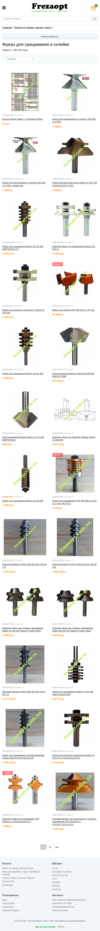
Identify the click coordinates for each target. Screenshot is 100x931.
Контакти (56, 889)
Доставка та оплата (62, 871)
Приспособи (8, 881)
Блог (54, 878)
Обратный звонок (10, 910)
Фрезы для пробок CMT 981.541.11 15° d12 (73, 310)
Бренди (56, 886)
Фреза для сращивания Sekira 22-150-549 (22, 501)
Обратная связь (60, 910)
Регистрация (8, 903)
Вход (4, 900)
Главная (7, 27)
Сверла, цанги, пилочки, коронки (18, 878)
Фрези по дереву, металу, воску (33, 27)
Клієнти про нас (60, 875)
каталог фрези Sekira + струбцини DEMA (22, 119)
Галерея (56, 882)
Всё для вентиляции (45, 926)
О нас (55, 868)
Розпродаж (7, 885)
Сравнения (7, 907)
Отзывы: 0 (18, 115)
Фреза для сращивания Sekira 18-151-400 (22, 373)
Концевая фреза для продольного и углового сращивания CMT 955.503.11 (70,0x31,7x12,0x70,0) (74, 822)
